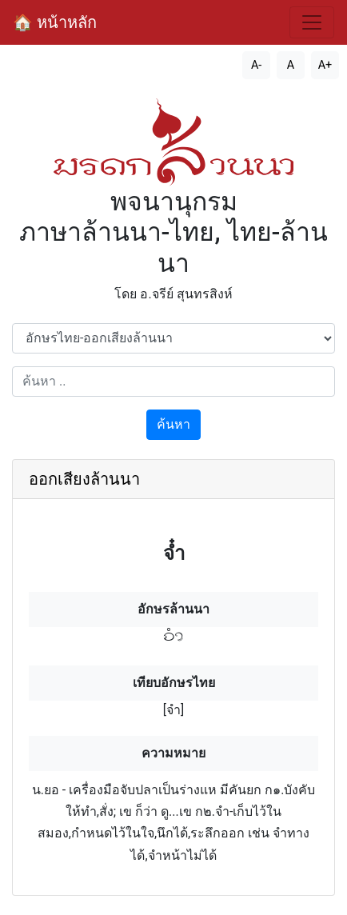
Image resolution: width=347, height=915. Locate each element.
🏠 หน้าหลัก (55, 22)
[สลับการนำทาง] (311, 22)
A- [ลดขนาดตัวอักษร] (256, 65)
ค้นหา (173, 424)
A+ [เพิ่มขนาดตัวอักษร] (325, 65)
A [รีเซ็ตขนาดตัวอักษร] (290, 65)
